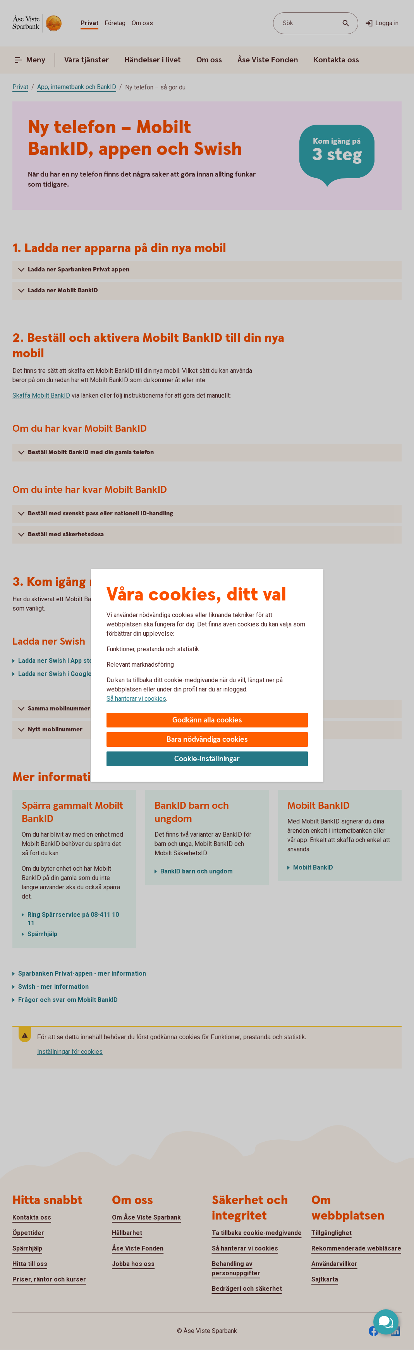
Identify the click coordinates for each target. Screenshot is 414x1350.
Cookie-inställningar (207, 759)
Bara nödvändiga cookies (207, 739)
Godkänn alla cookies (207, 720)
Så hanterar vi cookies (136, 698)
